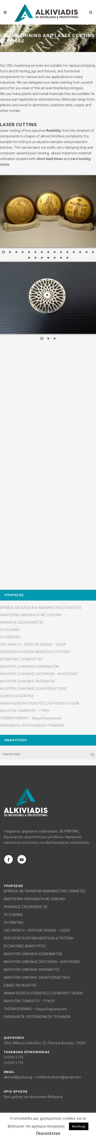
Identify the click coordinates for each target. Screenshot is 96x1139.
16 (29, 258)
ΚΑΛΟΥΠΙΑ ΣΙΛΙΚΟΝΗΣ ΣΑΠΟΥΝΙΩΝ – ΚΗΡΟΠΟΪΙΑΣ (39, 674)
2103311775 (13, 1057)
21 (61, 258)
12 (73, 252)
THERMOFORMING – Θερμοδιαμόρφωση (31, 718)
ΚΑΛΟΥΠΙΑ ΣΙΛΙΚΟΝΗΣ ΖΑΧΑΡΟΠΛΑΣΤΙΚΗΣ (33, 689)
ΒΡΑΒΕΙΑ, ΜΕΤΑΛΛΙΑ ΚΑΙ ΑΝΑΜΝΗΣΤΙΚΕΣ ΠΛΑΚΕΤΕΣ (41, 608)
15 (93, 252)
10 (61, 252)
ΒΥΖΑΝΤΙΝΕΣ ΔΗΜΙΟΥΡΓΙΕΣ (21, 659)
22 (67, 258)
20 (54, 258)
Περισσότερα (48, 1133)
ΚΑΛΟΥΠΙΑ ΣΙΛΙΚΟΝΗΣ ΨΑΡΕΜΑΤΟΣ (27, 681)
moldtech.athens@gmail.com (58, 1077)
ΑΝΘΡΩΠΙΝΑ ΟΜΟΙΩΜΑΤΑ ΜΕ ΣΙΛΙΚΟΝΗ (31, 615)
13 (80, 252)
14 (86, 252)
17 (35, 258)
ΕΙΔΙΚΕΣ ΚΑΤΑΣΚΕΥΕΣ (17, 696)
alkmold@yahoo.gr (18, 1077)
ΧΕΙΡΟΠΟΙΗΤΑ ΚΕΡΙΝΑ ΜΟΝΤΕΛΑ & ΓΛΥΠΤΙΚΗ (35, 652)
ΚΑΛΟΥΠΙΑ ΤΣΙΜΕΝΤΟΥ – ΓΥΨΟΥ (25, 711)
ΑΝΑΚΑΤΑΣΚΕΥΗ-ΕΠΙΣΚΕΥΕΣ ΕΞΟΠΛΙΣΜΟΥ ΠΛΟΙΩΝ (39, 703)
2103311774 (13, 1063)
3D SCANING (9, 630)
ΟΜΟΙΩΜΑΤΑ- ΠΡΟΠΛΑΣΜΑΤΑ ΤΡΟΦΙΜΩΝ (32, 725)
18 (41, 258)
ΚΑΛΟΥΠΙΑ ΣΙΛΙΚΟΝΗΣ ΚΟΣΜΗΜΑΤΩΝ (29, 667)
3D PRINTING (10, 637)
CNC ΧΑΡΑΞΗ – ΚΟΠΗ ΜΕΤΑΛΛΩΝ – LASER (33, 644)
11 (67, 252)
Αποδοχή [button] (78, 1126)
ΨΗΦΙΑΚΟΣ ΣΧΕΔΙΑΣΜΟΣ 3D (21, 622)
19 (48, 258)
